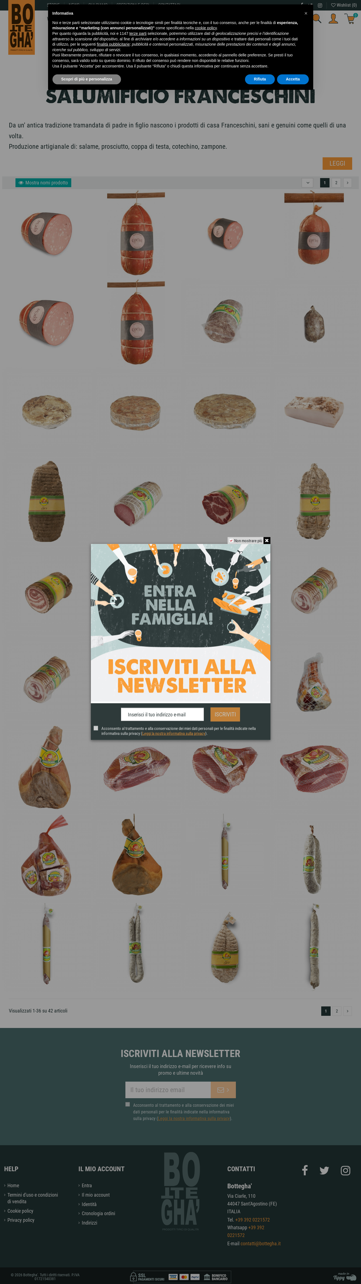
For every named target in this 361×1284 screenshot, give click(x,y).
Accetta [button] (293, 79)
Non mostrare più (246, 542)
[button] (306, 13)
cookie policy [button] (206, 28)
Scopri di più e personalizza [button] (86, 79)
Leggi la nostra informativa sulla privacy (174, 731)
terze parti (137, 33)
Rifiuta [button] (260, 79)
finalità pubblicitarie (113, 44)
